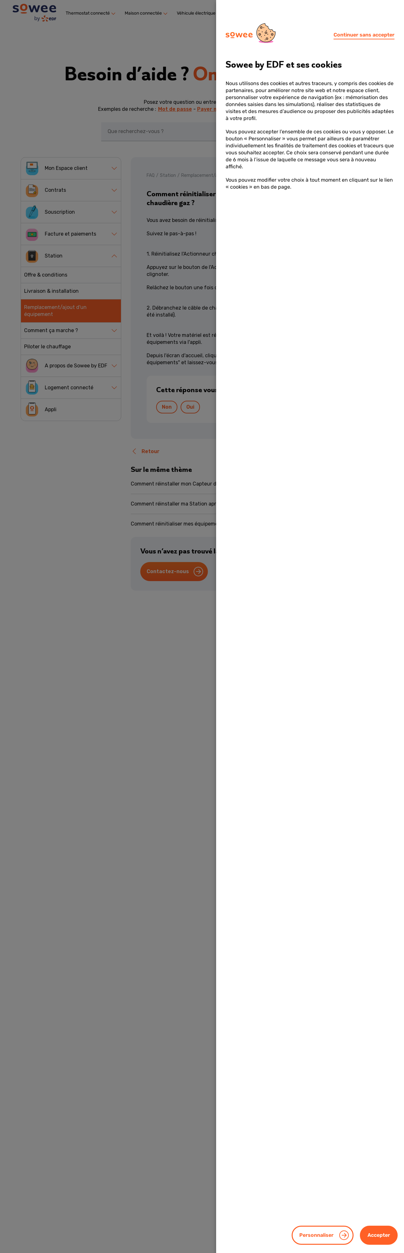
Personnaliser (316, 1235)
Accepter (379, 1235)
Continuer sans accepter (364, 35)
